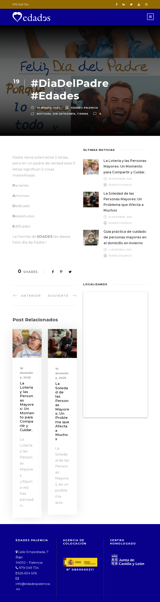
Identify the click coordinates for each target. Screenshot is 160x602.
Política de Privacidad (72, 586)
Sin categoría (61, 105)
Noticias (43, 105)
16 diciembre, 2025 (26, 358)
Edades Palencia (81, 99)
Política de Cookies (118, 586)
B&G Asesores (124, 591)
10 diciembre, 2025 (62, 358)
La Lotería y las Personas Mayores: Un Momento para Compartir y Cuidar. (125, 157)
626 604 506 (26, 546)
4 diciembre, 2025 (120, 240)
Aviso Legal (33, 586)
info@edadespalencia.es (33, 557)
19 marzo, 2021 (47, 99)
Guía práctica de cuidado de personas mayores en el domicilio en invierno (125, 228)
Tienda (78, 105)
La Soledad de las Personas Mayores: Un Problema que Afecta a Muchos (62, 390)
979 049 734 (20, 4)
